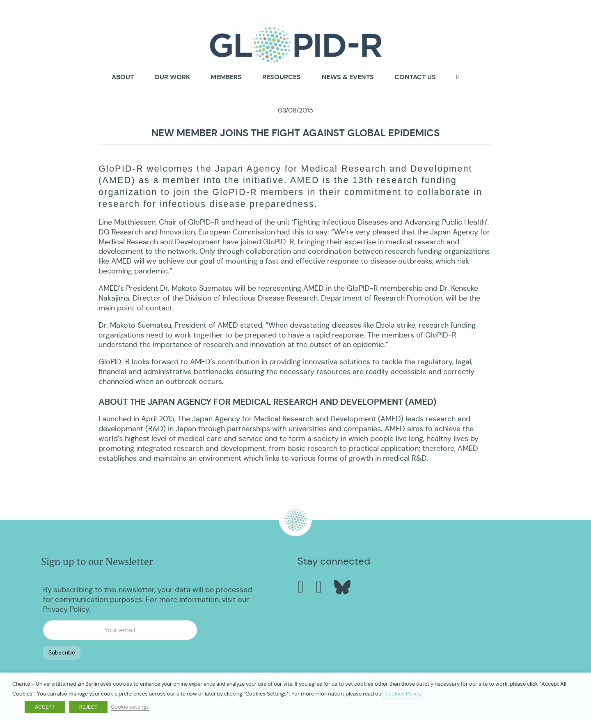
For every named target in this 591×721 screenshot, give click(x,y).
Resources (281, 77)
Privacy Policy (66, 608)
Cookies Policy (402, 693)
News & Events (348, 77)
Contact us (415, 77)
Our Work (172, 77)
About (123, 77)
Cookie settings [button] (130, 706)
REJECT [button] (88, 706)
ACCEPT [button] (45, 706)
